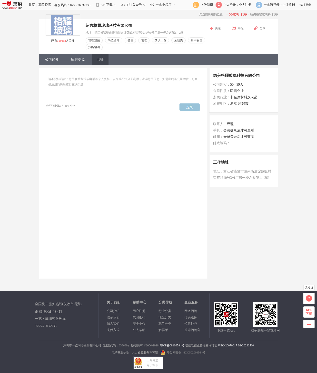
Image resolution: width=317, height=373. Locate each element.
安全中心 (139, 323)
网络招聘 (190, 311)
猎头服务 (190, 317)
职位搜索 (45, 5)
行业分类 (164, 311)
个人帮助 (139, 330)
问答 (244, 14)
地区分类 (164, 317)
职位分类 (164, 323)
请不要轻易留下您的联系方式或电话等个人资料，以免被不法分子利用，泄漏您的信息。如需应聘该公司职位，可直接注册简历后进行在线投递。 (123, 88)
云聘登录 (305, 5)
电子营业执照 (120, 352)
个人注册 (245, 5)
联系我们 (113, 317)
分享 (263, 28)
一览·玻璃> (233, 14)
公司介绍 (113, 311)
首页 (32, 5)
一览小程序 (163, 5)
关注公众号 (134, 5)
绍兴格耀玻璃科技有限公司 (109, 25)
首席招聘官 (192, 330)
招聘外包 (190, 323)
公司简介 (52, 59)
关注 (218, 28)
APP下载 (107, 5)
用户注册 (139, 311)
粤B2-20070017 (227, 345)
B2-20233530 (246, 345)
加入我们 (113, 323)
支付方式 (113, 330)
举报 (241, 28)
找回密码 (139, 317)
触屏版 (163, 330)
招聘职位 (78, 59)
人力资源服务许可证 (145, 352)
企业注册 (288, 5)
